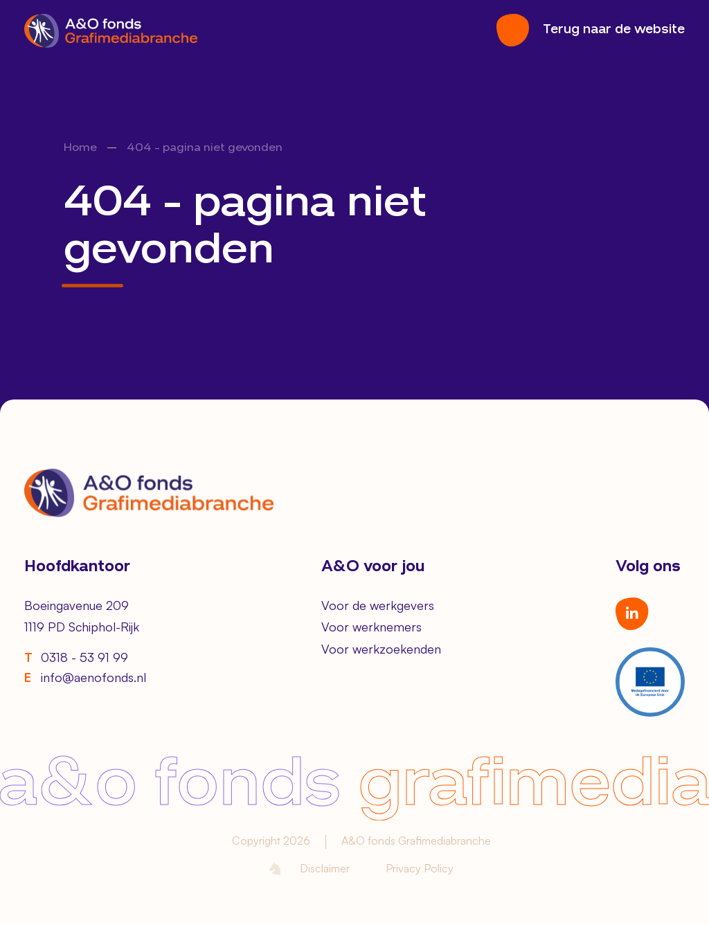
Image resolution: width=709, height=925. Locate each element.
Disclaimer (325, 868)
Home (80, 148)
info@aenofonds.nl (85, 677)
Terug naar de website (614, 30)
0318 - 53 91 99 (76, 657)
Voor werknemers (371, 626)
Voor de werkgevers (377, 605)
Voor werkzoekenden (381, 648)
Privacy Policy (420, 868)
